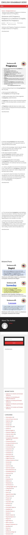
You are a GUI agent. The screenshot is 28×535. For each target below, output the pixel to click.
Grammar (8, 465)
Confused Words (10, 447)
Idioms (7, 475)
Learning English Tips (11, 486)
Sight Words (8, 520)
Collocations (9, 436)
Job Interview (9, 484)
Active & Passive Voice (11, 419)
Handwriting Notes (10, 471)
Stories (7, 528)
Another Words (9, 426)
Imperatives (8, 479)
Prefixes (8, 499)
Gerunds (8, 464)
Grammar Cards (9, 467)
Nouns (7, 492)
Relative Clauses (10, 515)
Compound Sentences (11, 443)
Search (14, 342)
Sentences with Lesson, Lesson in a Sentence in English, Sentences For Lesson (14, 312)
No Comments (12, 24)
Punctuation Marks (10, 507)
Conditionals (9, 445)
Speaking (8, 526)
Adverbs (8, 422)
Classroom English (10, 432)
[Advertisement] (14, 46)
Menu (2, 6)
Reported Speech (10, 516)
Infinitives (8, 481)
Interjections (9, 482)
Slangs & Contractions (11, 524)
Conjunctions (9, 448)
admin (4, 23)
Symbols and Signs (10, 532)
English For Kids (9, 456)
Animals (7, 424)
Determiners (9, 454)
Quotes (7, 513)
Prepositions (9, 501)
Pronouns (8, 503)
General (7, 462)
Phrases (8, 498)
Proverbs (8, 505)
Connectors (8, 450)
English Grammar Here (14, 2)
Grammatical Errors (10, 469)
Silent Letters (9, 522)
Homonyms (8, 473)
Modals (7, 490)
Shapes (7, 518)
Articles (7, 428)
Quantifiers (8, 509)
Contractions (9, 452)
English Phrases (9, 458)
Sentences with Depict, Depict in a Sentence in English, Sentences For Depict (14, 277)
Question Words (9, 511)
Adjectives (8, 421)
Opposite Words (9, 494)
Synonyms (8, 533)
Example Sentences (10, 460)
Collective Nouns (10, 434)
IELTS (7, 477)
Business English (9, 430)
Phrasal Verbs (9, 496)
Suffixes (7, 530)
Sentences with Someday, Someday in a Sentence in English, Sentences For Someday (14, 295)
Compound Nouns (10, 441)
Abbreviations (9, 417)
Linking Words (9, 488)
